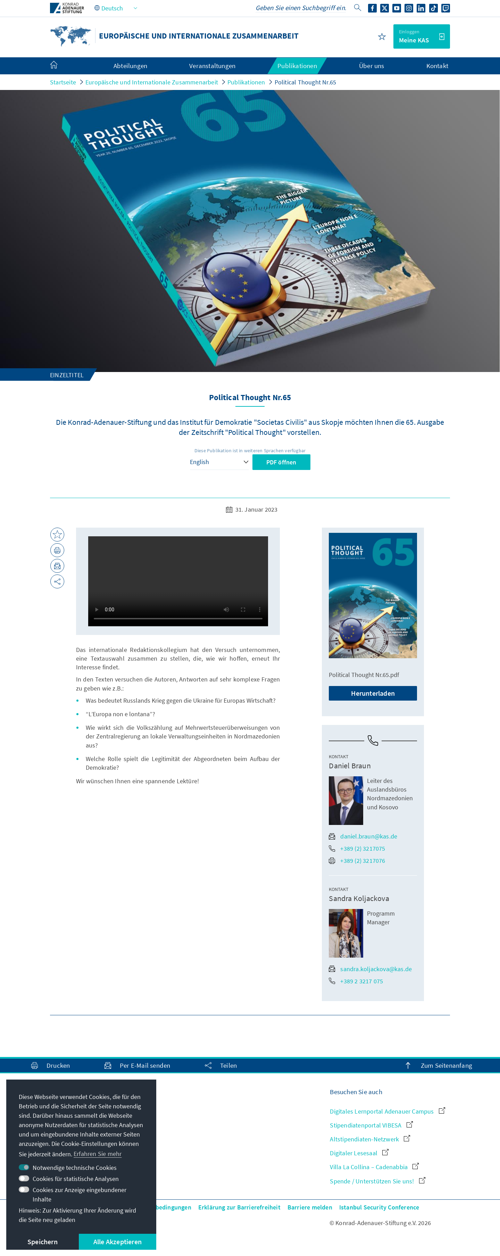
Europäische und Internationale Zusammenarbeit (151, 82)
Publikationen (246, 82)
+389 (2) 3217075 (357, 848)
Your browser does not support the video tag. (178, 581)
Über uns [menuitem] (371, 65)
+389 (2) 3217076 (357, 861)
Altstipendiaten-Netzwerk (370, 1139)
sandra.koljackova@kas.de (370, 969)
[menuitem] (61, 66)
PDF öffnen (281, 462)
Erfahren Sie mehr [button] (98, 1154)
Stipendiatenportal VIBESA (371, 1125)
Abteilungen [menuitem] (130, 65)
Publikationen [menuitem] (297, 65)
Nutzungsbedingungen (160, 1207)
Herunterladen (373, 693)
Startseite (63, 82)
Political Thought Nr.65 (305, 82)
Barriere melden (310, 1207)
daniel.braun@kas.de (363, 836)
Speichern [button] (42, 1241)
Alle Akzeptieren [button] (117, 1241)
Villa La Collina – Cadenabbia (374, 1167)
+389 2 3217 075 (356, 981)
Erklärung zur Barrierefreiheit (239, 1207)
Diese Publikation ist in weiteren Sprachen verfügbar (250, 450)
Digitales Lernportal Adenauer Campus (387, 1111)
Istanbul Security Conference (379, 1207)
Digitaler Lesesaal (359, 1153)
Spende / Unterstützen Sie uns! (377, 1181)
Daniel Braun (349, 765)
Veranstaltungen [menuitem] (212, 65)
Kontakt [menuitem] (437, 65)
